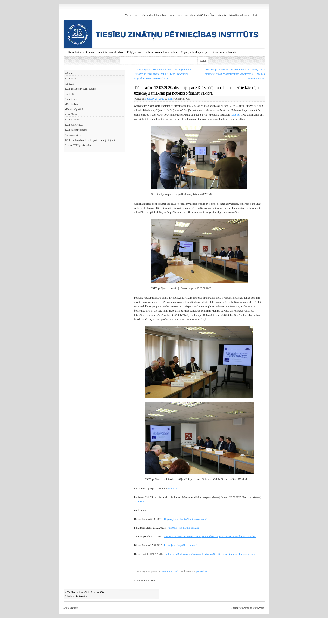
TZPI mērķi (71, 78)
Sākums (69, 73)
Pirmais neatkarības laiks (224, 52)
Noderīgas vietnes (74, 134)
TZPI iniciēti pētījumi (76, 129)
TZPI (170, 98)
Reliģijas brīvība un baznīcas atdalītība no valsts (152, 52)
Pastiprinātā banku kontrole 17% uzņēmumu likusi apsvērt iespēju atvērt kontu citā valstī (210, 536)
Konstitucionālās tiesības (81, 52)
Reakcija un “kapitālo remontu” (180, 545)
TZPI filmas (71, 114)
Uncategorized (170, 571)
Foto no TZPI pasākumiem (78, 145)
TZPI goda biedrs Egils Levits (80, 88)
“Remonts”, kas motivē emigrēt (182, 527)
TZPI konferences (74, 124)
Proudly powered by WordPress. (248, 607)
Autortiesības (71, 99)
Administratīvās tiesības (110, 52)
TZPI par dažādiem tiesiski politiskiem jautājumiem (91, 140)
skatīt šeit (173, 488)
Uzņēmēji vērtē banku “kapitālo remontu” (185, 519)
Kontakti (69, 93)
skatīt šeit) (236, 114)
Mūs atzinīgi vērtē (74, 109)
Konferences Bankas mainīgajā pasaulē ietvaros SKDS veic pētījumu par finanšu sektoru (210, 553)
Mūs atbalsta (71, 104)
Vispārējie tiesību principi (194, 52)
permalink (201, 571)
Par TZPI (69, 83)
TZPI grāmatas (72, 119)
